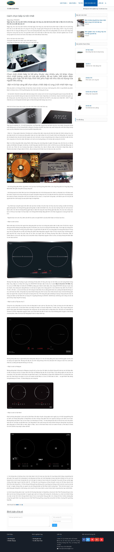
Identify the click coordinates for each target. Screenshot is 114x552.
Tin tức (80, 3)
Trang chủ (86, 8)
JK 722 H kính (89, 50)
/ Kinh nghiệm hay (93, 8)
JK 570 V (88, 64)
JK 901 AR (88, 106)
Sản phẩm (73, 3)
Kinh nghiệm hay (91, 3)
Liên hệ (100, 3)
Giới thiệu (64, 3)
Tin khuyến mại (36, 538)
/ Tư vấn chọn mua (102, 8)
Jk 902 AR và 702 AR (91, 92)
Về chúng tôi (11, 538)
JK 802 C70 (89, 78)
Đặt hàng (88, 54)
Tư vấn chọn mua (37, 540)
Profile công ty (11, 540)
